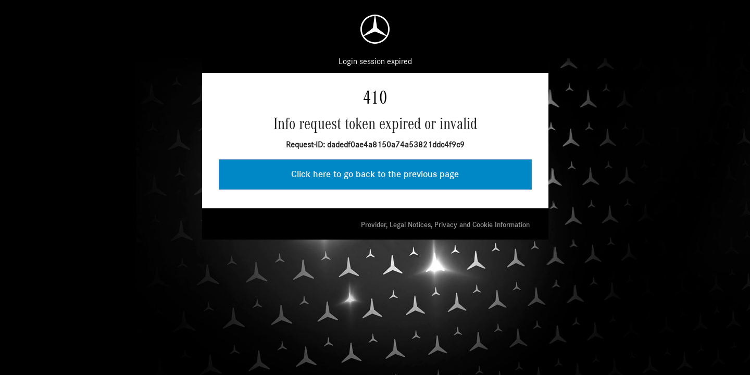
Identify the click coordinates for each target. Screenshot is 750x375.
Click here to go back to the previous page (375, 174)
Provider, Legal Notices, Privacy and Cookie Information (445, 225)
